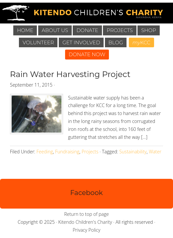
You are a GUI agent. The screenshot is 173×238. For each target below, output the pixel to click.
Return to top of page (86, 214)
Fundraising (67, 151)
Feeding (45, 151)
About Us (55, 30)
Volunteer (38, 42)
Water (155, 151)
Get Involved (81, 42)
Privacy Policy (86, 230)
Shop (148, 30)
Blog (116, 42)
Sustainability (132, 151)
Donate (87, 30)
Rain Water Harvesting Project (70, 74)
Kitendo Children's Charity (85, 222)
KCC (141, 42)
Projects (120, 30)
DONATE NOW (87, 54)
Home (25, 30)
